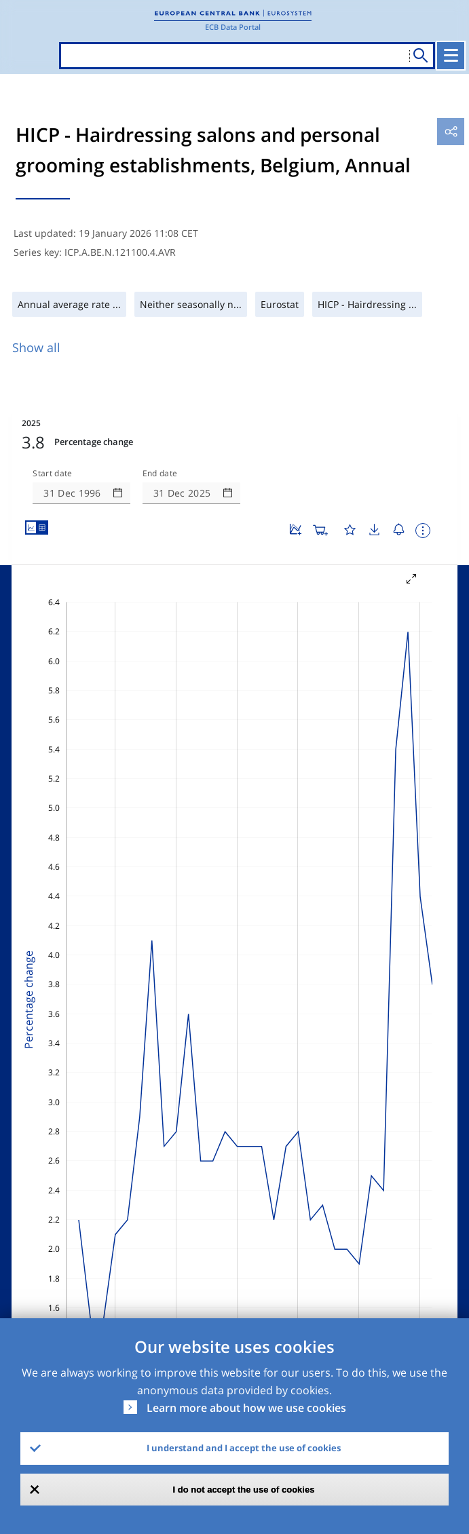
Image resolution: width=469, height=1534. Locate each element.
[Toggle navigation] (450, 55)
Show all (36, 347)
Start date (52, 473)
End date (160, 473)
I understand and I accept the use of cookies (244, 1448)
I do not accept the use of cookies (244, 1489)
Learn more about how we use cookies (246, 1407)
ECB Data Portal (233, 27)
